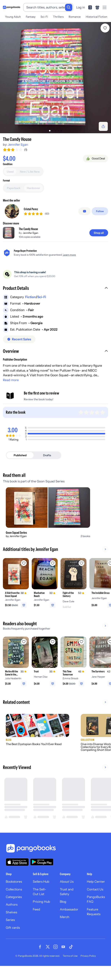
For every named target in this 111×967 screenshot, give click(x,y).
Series (10, 920)
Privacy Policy (88, 955)
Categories (14, 897)
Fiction (30, 297)
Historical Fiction (96, 16)
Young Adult (13, 16)
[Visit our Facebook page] (40, 947)
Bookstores (14, 881)
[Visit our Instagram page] (55, 947)
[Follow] (100, 211)
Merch (64, 917)
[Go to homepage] (11, 7)
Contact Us (95, 889)
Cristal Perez (31, 209)
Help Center (96, 881)
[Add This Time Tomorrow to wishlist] (81, 642)
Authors (11, 904)
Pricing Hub (41, 901)
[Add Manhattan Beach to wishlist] (53, 563)
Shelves (11, 912)
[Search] (68, 7)
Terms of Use (70, 955)
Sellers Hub (41, 881)
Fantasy (30, 16)
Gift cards (13, 927)
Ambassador (69, 909)
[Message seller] (84, 211)
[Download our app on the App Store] (17, 862)
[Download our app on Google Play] (41, 861)
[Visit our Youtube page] (63, 947)
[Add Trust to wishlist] (53, 642)
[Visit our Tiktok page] (71, 947)
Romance (75, 16)
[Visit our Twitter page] (48, 947)
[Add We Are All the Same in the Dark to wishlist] (24, 642)
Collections (14, 889)
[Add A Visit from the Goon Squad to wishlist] (24, 563)
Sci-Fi (44, 16)
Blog (63, 901)
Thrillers (58, 16)
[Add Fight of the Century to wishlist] (81, 563)
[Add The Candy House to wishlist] (105, 27)
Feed (36, 909)
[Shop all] (98, 232)
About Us (67, 881)
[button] (55, 288)
